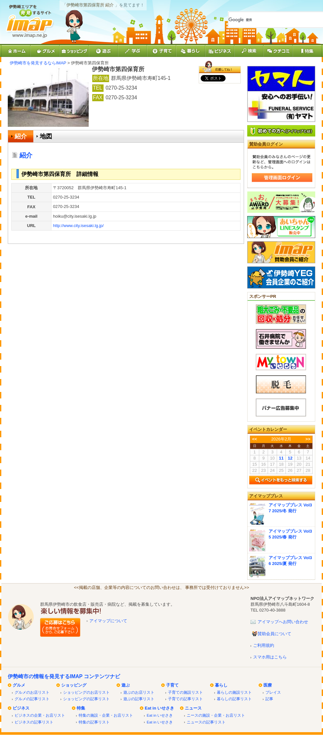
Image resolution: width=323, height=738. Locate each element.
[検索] (268, 20)
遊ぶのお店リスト (138, 692)
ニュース (193, 708)
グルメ (19, 685)
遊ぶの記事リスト (138, 699)
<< (254, 439)
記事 (269, 699)
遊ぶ (125, 685)
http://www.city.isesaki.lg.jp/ (78, 225)
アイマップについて (108, 620)
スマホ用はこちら (270, 657)
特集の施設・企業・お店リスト (106, 715)
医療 (267, 685)
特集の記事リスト (94, 722)
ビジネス (21, 708)
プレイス (273, 692)
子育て (172, 685)
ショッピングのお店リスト (86, 692)
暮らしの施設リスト (234, 692)
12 (290, 458)
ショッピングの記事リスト (86, 699)
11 (281, 458)
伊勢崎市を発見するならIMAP (38, 62)
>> (308, 439)
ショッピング (73, 685)
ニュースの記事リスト (206, 722)
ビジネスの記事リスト (34, 722)
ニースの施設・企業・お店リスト (216, 715)
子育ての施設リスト (185, 692)
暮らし (221, 685)
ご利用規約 (263, 645)
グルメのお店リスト (32, 692)
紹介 (21, 136)
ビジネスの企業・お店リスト (40, 715)
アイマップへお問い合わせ (283, 621)
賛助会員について (274, 633)
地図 (46, 136)
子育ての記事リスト (185, 699)
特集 (81, 708)
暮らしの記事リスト (234, 699)
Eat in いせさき (159, 708)
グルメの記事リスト (32, 699)
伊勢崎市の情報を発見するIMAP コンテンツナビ (64, 676)
